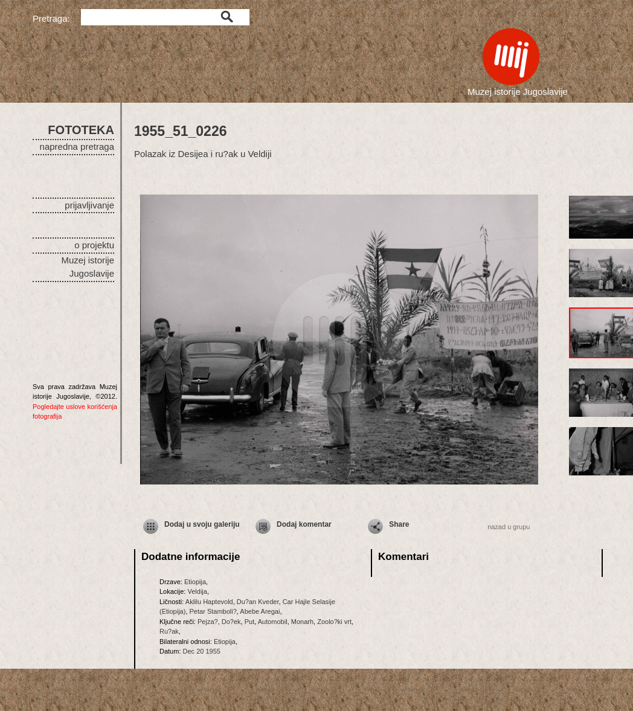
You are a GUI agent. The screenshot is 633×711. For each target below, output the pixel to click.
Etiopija (195, 581)
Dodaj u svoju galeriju (202, 524)
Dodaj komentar (304, 524)
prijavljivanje (89, 205)
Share (399, 524)
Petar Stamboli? (213, 611)
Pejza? (208, 621)
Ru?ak (169, 631)
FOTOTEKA (81, 130)
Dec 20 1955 (201, 651)
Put (250, 621)
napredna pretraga (77, 146)
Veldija (197, 591)
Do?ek (231, 621)
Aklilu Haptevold (209, 601)
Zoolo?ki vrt (334, 621)
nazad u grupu (508, 526)
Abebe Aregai (260, 611)
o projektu (94, 245)
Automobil (273, 621)
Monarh (302, 621)
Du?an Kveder (258, 601)
